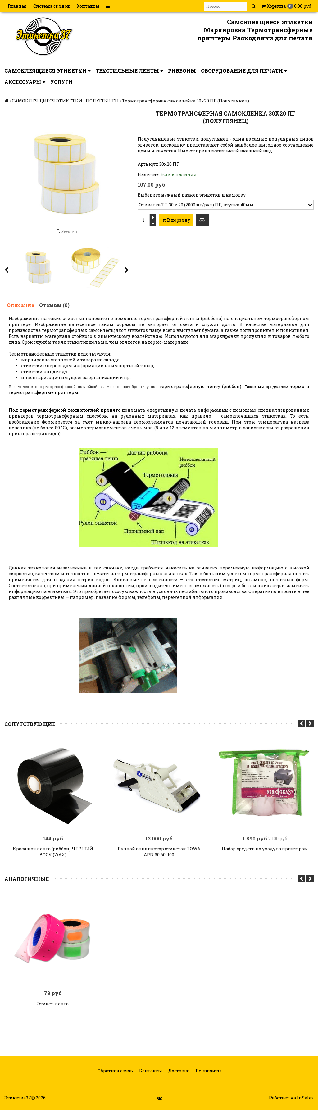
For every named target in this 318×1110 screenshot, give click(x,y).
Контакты (87, 6)
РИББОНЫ (182, 70)
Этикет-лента (53, 1004)
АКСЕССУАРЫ (24, 82)
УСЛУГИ (61, 82)
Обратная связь (115, 1071)
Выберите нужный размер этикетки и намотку (192, 195)
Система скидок (51, 6)
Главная (17, 6)
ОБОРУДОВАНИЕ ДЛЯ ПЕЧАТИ (244, 70)
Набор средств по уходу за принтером (265, 848)
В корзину (176, 220)
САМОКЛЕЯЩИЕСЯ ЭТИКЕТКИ (47, 70)
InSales (305, 1098)
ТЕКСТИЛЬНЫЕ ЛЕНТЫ (129, 70)
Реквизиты (208, 1071)
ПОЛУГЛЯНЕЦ (102, 101)
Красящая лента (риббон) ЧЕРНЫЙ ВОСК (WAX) (53, 851)
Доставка (178, 1071)
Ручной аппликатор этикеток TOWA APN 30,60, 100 (159, 851)
